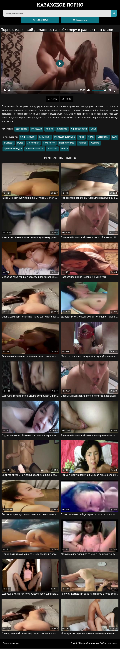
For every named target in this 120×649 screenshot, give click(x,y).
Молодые (36, 130)
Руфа (20, 144)
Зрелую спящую (13, 150)
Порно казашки (11, 644)
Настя (64, 150)
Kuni (114, 138)
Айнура (82, 144)
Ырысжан (44, 138)
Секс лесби (49, 144)
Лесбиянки (33, 144)
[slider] (43, 91)
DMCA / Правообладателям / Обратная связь (94, 644)
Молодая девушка (64, 138)
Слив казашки (27, 138)
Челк (91, 138)
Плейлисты (40, 21)
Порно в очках (67, 144)
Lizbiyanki (103, 138)
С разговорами (79, 130)
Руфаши (8, 144)
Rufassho (52, 150)
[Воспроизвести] (4, 91)
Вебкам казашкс (34, 150)
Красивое (62, 130)
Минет (49, 130)
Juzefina (94, 144)
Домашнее (21, 130)
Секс (93, 130)
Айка (81, 138)
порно (60, 5)
